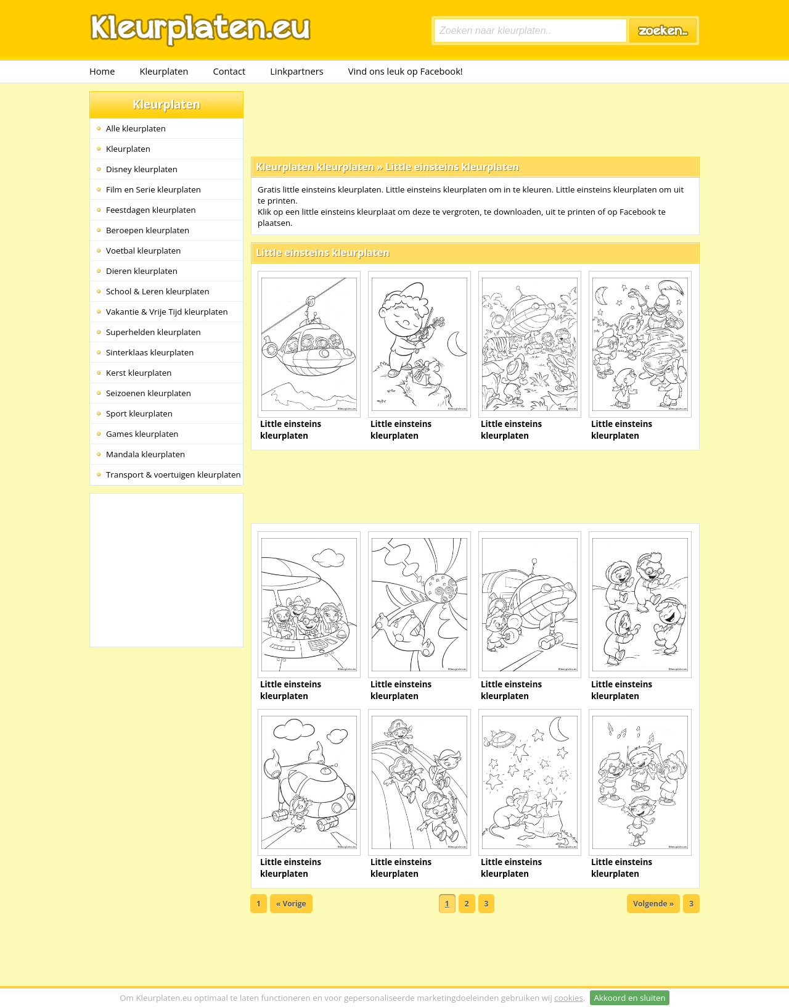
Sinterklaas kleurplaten (150, 352)
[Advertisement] (475, 119)
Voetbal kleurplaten (143, 250)
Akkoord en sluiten (629, 997)
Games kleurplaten (142, 433)
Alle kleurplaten (136, 128)
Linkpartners (297, 71)
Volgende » (653, 903)
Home (102, 71)
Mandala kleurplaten (145, 454)
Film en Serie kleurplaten (153, 189)
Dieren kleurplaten (142, 270)
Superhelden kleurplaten (153, 332)
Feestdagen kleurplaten (151, 209)
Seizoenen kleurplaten (148, 393)
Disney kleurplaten (142, 169)
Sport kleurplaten (139, 413)
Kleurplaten (163, 71)
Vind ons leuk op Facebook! (405, 71)
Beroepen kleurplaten (147, 230)
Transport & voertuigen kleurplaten (173, 474)
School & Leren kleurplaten (158, 291)
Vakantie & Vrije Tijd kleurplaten (167, 311)
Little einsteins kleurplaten (452, 166)
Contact (229, 71)
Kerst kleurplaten (138, 372)
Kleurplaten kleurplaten (315, 166)
